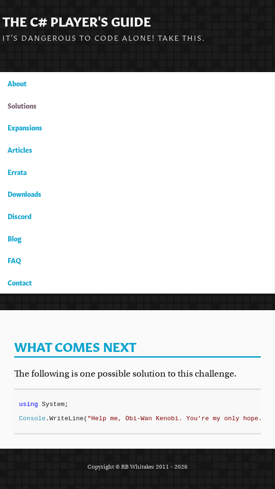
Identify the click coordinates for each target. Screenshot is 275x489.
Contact (20, 282)
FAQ (14, 260)
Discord (19, 216)
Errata (17, 171)
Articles (20, 149)
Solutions (22, 105)
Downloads (24, 193)
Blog (14, 238)
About (17, 83)
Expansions (25, 127)
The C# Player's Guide (76, 20)
